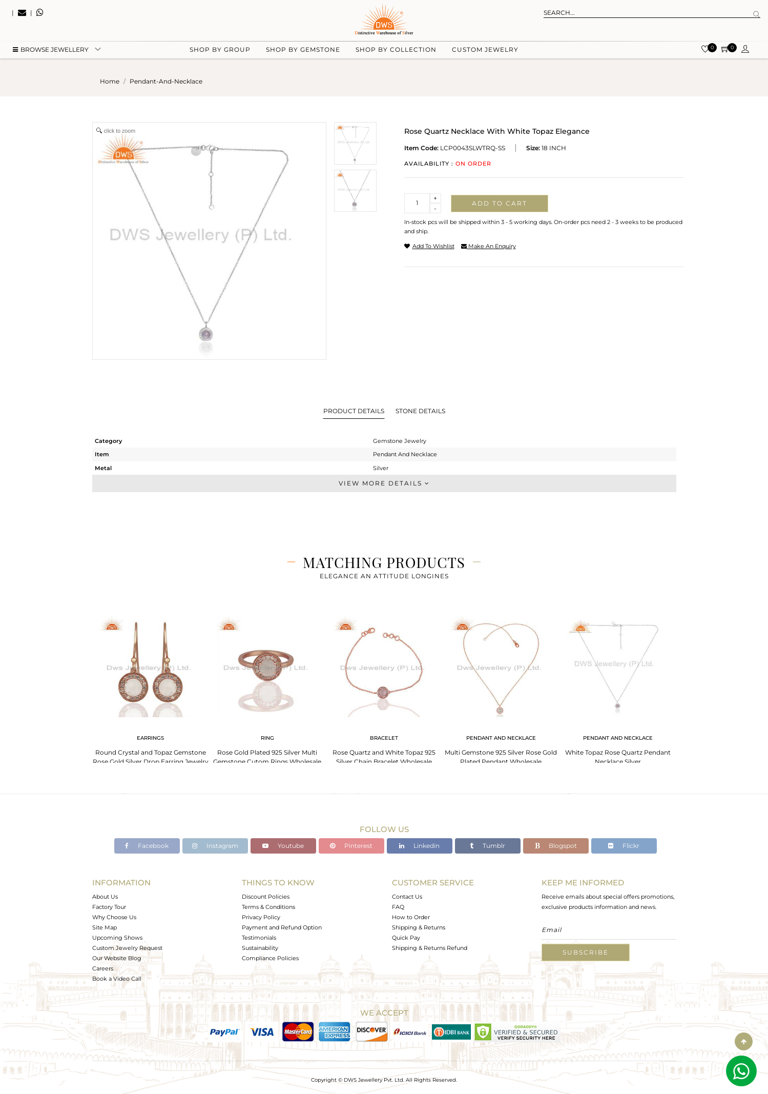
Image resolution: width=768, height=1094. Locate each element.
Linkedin (419, 845)
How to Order (411, 917)
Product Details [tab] (353, 411)
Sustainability (260, 947)
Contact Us (407, 896)
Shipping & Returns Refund (429, 947)
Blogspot (556, 845)
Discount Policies (265, 896)
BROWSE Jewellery (51, 51)
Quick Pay (406, 937)
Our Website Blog (116, 958)
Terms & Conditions (268, 906)
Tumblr (487, 845)
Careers (102, 968)
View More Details (384, 483)
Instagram (215, 845)
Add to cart (499, 203)
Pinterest (351, 845)
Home (109, 81)
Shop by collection (396, 51)
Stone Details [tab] (420, 411)
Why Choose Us (114, 917)
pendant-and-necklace (166, 81)
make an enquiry (488, 246)
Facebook (147, 845)
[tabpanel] (150, 687)
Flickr (623, 845)
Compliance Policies (270, 958)
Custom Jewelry (485, 51)
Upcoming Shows (117, 937)
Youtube (283, 845)
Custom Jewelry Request (127, 947)
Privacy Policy (261, 917)
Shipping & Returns (418, 927)
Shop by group (220, 51)
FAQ (398, 906)
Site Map (104, 927)
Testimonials (259, 937)
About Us (105, 896)
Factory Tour (109, 906)
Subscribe (586, 952)
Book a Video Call (116, 978)
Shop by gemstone (303, 51)
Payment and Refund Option (282, 927)
